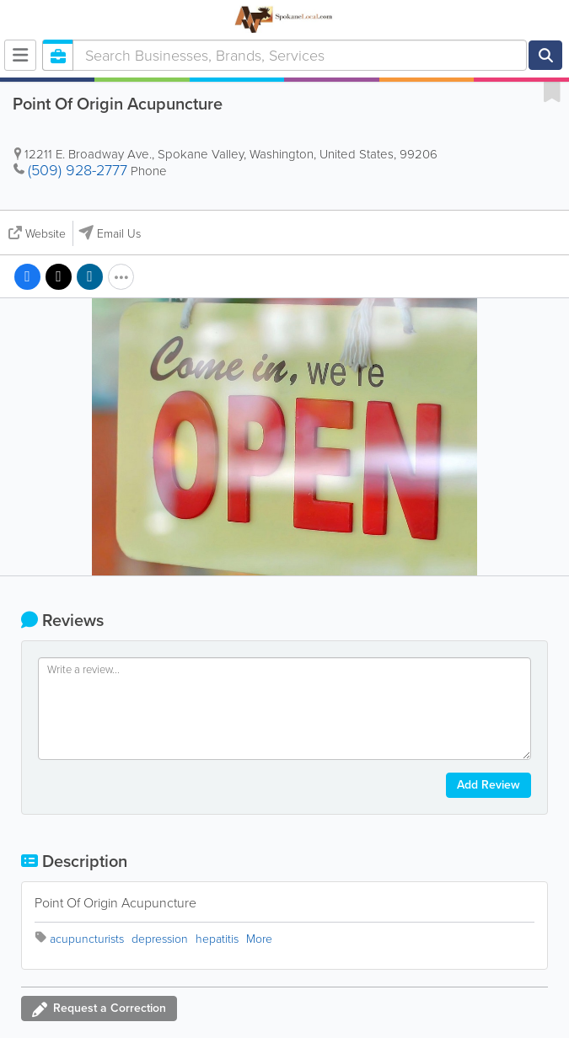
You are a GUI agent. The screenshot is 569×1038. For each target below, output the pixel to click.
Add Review (488, 785)
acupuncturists (87, 939)
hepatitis (217, 939)
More (259, 939)
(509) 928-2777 (77, 170)
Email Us (119, 234)
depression (160, 939)
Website (45, 234)
